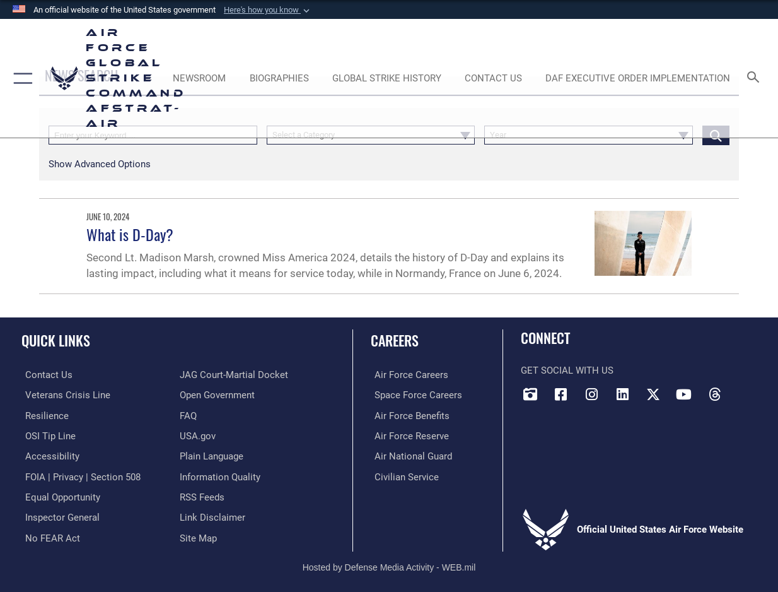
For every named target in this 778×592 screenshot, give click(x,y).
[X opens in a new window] (653, 394)
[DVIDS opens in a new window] (530, 394)
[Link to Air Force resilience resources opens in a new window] (43, 415)
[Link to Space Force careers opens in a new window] (414, 395)
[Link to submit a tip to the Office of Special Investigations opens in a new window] (46, 435)
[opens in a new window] (48, 455)
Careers (395, 339)
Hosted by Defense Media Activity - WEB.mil (389, 564)
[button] (268, 10)
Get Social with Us (567, 370)
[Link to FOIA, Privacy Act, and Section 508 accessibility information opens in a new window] (79, 475)
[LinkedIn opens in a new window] (622, 394)
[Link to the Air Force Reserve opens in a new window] (408, 435)
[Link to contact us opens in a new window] (45, 375)
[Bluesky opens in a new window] (745, 390)
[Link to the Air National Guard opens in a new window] (409, 455)
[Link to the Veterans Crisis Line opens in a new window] (64, 395)
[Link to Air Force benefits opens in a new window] (408, 415)
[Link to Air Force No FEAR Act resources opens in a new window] (48, 535)
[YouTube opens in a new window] (683, 394)
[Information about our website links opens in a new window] (212, 515)
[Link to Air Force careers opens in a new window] (407, 375)
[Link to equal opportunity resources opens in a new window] (58, 495)
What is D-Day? (129, 234)
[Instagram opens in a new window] (591, 394)
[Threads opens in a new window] (714, 394)
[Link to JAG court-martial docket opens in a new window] (234, 375)
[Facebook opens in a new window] (561, 394)
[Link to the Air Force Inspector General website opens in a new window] (58, 515)
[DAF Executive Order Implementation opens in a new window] (638, 78)
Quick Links (55, 339)
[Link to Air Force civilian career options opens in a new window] (403, 475)
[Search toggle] (756, 78)
